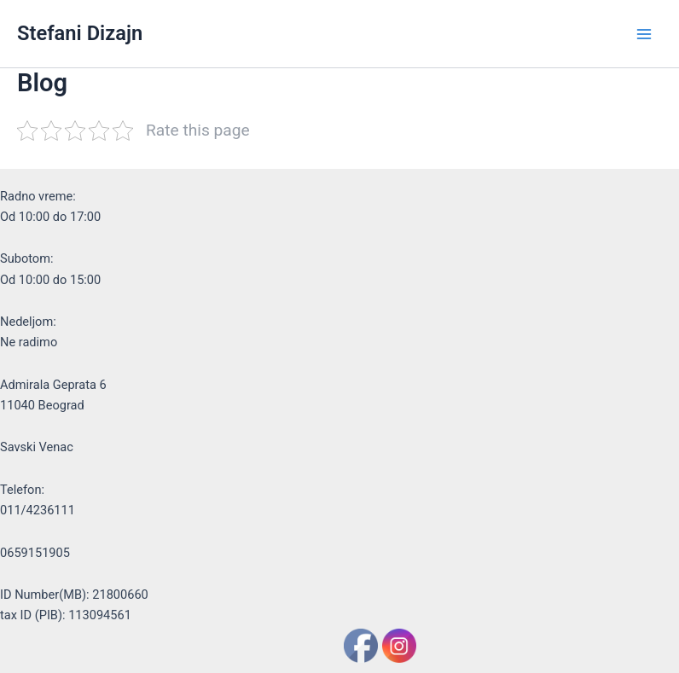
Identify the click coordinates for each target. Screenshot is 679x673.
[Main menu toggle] (644, 34)
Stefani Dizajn (79, 33)
